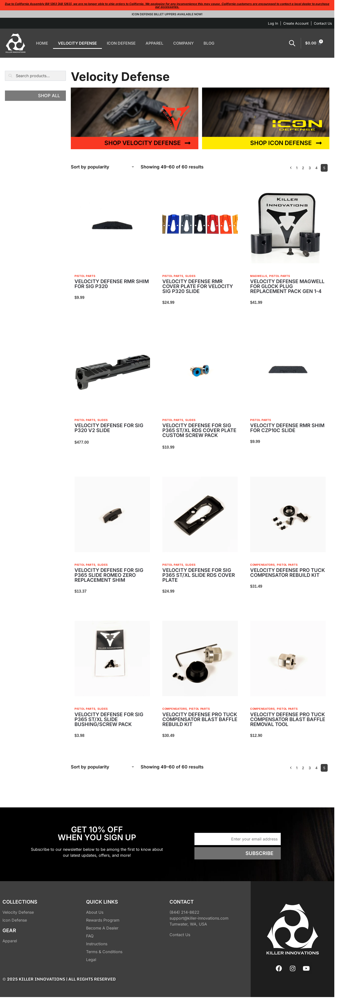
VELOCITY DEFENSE (77, 43)
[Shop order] (103, 167)
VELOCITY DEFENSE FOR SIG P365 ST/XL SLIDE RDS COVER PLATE (198, 575)
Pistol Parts (85, 276)
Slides (190, 276)
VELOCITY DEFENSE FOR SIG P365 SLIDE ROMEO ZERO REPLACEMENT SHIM (109, 575)
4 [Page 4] (316, 168)
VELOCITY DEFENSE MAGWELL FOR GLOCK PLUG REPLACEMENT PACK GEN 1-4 (287, 286)
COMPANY (183, 43)
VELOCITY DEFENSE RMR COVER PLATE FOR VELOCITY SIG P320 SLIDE (197, 286)
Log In (273, 23)
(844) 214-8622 (184, 912)
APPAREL (154, 43)
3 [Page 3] (310, 168)
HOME (42, 43)
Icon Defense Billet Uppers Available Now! (167, 14)
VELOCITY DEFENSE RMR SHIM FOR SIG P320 (112, 284)
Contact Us (323, 23)
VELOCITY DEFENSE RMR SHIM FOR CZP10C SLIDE (287, 428)
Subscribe (259, 853)
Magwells (258, 276)
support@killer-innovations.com (198, 918)
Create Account (296, 23)
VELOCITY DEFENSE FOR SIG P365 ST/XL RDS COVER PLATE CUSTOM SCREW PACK (199, 430)
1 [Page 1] (297, 168)
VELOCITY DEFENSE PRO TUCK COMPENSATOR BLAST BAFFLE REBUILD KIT (199, 719)
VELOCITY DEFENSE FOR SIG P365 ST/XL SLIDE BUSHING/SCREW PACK (109, 719)
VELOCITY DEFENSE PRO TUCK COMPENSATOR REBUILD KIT (287, 573)
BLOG (209, 43)
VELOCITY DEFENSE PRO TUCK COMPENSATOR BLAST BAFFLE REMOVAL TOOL (287, 719)
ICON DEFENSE (121, 43)
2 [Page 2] (303, 168)
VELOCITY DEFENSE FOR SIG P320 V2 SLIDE (109, 428)
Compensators (262, 564)
